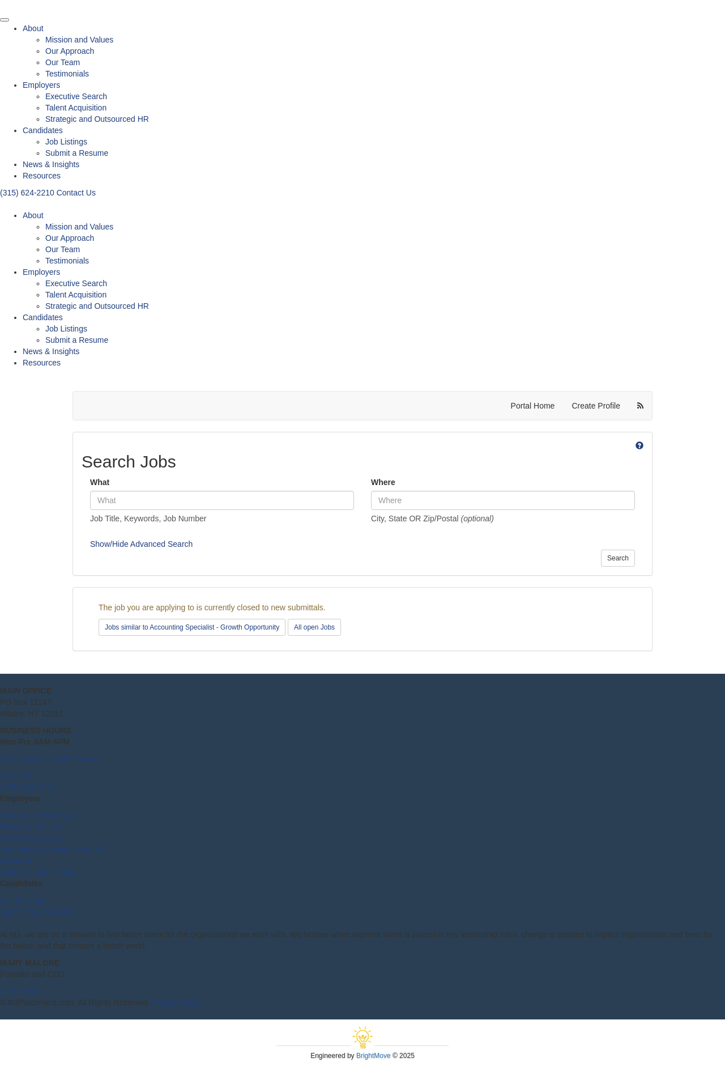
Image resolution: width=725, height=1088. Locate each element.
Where (383, 482)
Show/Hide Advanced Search (141, 544)
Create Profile (596, 405)
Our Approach (69, 51)
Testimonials (67, 73)
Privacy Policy (176, 1002)
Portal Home (533, 405)
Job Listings (66, 141)
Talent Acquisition (75, 107)
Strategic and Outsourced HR (97, 119)
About (33, 28)
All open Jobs (314, 627)
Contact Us (76, 192)
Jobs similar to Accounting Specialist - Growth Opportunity (192, 627)
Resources (42, 175)
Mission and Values (79, 39)
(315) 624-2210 (28, 192)
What (99, 482)
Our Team (62, 62)
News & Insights (51, 164)
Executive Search (76, 96)
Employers (41, 85)
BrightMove (373, 1056)
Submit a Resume (76, 153)
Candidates (43, 130)
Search (618, 558)
